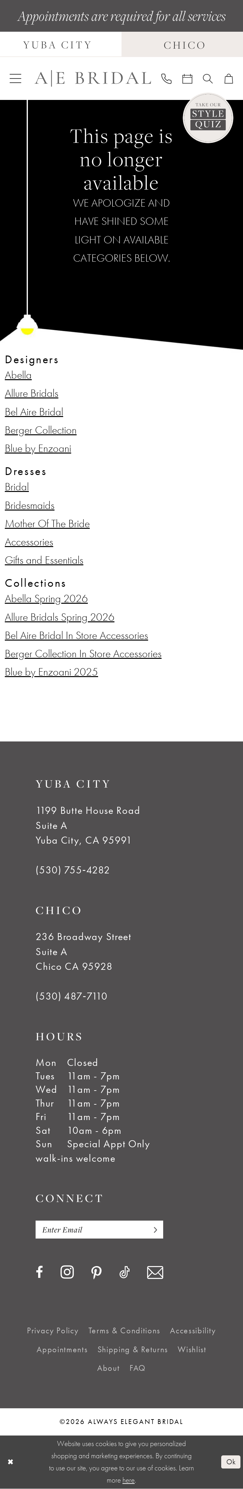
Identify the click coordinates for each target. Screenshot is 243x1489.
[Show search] (207, 78)
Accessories (29, 542)
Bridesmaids (29, 505)
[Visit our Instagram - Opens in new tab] (67, 1272)
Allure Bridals (31, 393)
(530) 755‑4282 (73, 870)
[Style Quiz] (208, 118)
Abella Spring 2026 (46, 598)
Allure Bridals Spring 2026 (59, 617)
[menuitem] (15, 78)
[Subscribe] (153, 1230)
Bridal (17, 486)
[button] (15, 78)
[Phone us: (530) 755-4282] (166, 78)
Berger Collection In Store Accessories (83, 653)
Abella (18, 375)
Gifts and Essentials (44, 560)
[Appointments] (187, 78)
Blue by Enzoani (38, 448)
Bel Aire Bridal (34, 412)
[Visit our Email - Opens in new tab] (155, 1272)
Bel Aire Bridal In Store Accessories (76, 635)
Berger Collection (41, 430)
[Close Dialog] (11, 1462)
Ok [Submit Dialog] (231, 1462)
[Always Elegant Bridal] (92, 78)
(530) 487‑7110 (72, 996)
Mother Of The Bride (47, 523)
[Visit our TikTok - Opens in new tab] (124, 1272)
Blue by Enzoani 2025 (51, 672)
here (128, 1480)
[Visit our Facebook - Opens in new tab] (39, 1272)
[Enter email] (100, 1230)
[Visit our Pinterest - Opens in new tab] (96, 1273)
